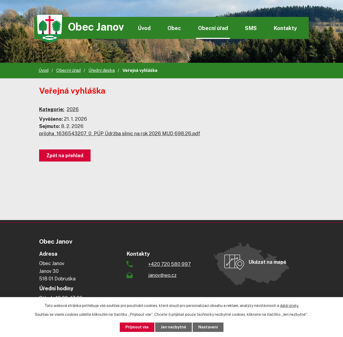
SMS (251, 28)
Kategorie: (51, 109)
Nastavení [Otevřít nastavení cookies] (208, 327)
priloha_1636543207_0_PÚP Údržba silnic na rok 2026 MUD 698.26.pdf (119, 133)
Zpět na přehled (64, 155)
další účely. (289, 305)
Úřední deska (101, 70)
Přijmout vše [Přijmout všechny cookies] (137, 327)
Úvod (144, 28)
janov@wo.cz (162, 275)
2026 (73, 109)
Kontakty (285, 28)
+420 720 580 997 (169, 264)
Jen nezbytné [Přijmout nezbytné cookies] (173, 327)
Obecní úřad (213, 28)
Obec (174, 28)
